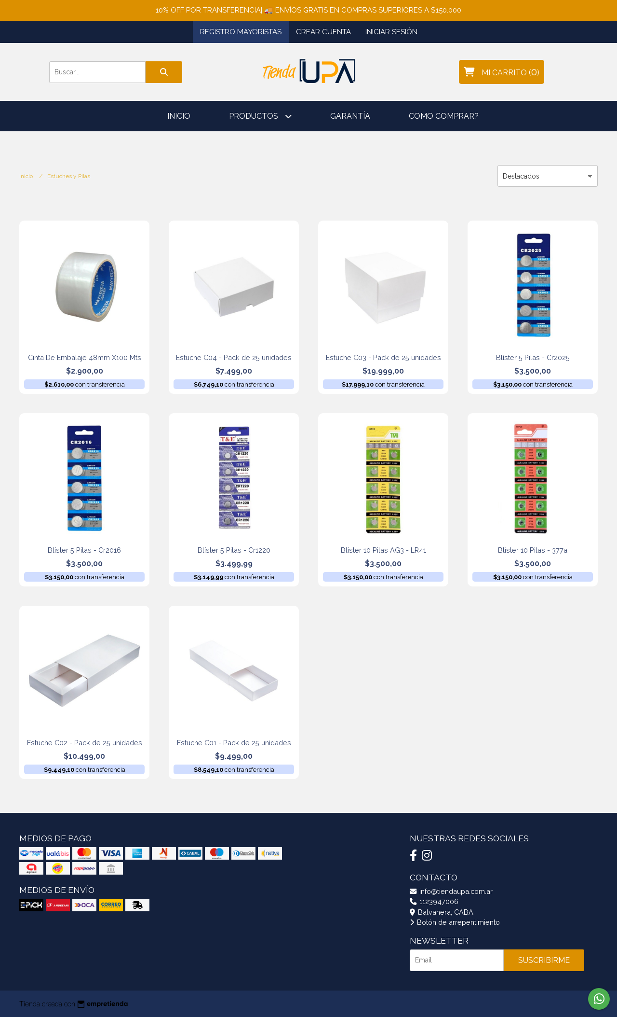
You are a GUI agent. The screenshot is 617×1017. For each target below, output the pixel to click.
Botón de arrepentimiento (455, 922)
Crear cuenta (323, 32)
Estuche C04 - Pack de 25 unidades (234, 357)
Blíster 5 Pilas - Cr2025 (533, 357)
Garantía (350, 116)
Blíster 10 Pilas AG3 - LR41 (383, 550)
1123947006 (434, 901)
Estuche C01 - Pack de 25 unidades (234, 742)
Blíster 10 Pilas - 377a (532, 550)
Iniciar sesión (391, 32)
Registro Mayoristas (241, 32)
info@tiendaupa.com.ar (451, 891)
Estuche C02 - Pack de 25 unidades (84, 742)
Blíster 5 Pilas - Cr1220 (234, 550)
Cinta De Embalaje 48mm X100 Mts (84, 357)
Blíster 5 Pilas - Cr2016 (84, 550)
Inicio (178, 116)
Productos (260, 116)
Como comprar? (444, 116)
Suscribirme (544, 960)
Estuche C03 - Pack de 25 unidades (383, 357)
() (501, 72)
